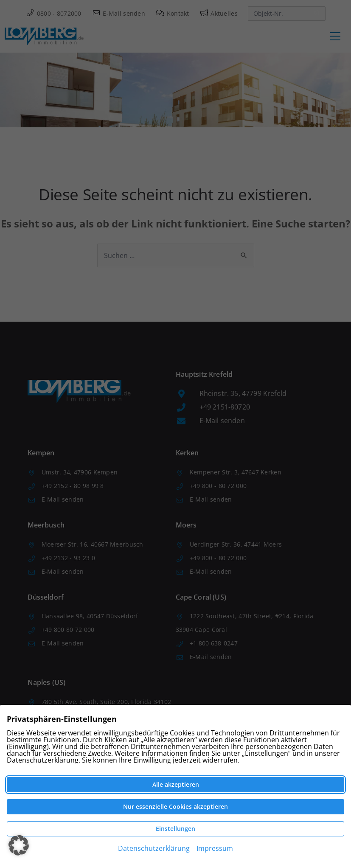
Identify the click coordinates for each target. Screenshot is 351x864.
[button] (18, 845)
